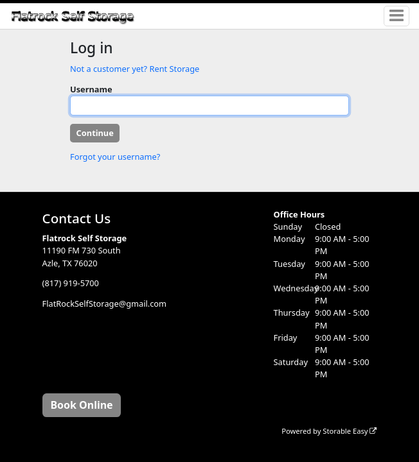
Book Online (81, 405)
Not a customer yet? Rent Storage (134, 68)
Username (91, 89)
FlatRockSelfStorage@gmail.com (104, 304)
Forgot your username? (115, 156)
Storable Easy (350, 431)
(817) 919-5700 (70, 283)
